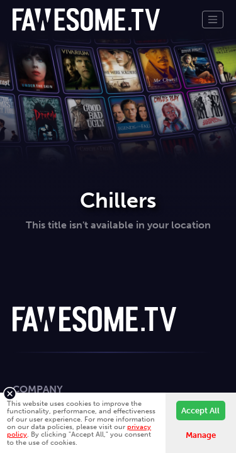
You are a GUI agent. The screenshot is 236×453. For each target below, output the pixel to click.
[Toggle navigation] (212, 19)
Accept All (200, 410)
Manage (201, 435)
